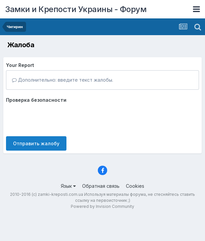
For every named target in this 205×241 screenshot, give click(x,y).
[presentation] (57, 118)
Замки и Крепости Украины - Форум (75, 9)
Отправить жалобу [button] (36, 143)
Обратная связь (101, 186)
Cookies (135, 186)
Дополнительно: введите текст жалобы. (62, 80)
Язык (68, 186)
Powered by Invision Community (102, 206)
